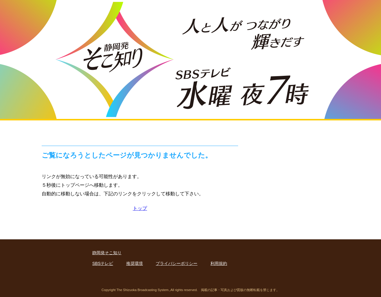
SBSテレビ (102, 263)
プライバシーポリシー (176, 263)
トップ (140, 208)
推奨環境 (134, 263)
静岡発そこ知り (106, 252)
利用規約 (218, 263)
